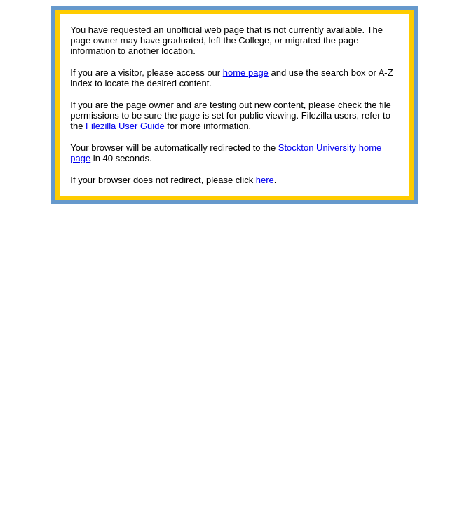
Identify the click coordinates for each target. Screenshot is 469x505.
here (265, 180)
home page (246, 72)
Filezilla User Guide (125, 126)
